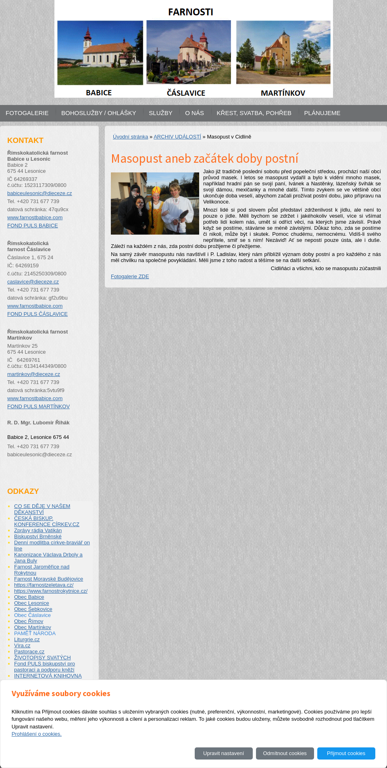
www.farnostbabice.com (34, 217)
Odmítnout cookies (284, 753)
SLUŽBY (160, 112)
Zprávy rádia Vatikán (38, 530)
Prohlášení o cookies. (37, 734)
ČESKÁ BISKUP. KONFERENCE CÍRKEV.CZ (46, 521)
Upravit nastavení (223, 753)
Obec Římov (28, 621)
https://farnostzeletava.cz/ (43, 585)
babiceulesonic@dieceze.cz (39, 193)
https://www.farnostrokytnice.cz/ (50, 591)
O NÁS (194, 112)
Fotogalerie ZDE (130, 276)
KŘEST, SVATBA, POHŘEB (254, 112)
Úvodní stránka (130, 137)
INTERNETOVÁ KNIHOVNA (48, 676)
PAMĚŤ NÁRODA (35, 633)
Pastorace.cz (29, 651)
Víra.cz (22, 645)
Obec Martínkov (32, 627)
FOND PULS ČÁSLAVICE (37, 314)
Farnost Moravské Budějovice (48, 579)
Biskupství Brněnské (38, 536)
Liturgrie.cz (27, 639)
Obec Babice (29, 597)
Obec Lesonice (31, 603)
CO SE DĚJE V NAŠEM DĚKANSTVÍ (42, 509)
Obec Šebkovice (33, 609)
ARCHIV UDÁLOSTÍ (177, 137)
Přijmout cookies (346, 753)
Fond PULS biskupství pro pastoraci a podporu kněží (44, 667)
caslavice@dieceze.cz (33, 282)
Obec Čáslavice (32, 615)
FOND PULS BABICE (32, 225)
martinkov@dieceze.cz (33, 374)
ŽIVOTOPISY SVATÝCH (42, 658)
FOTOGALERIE (27, 112)
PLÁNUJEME (322, 112)
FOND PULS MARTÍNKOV (38, 406)
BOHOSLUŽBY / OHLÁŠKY (98, 112)
